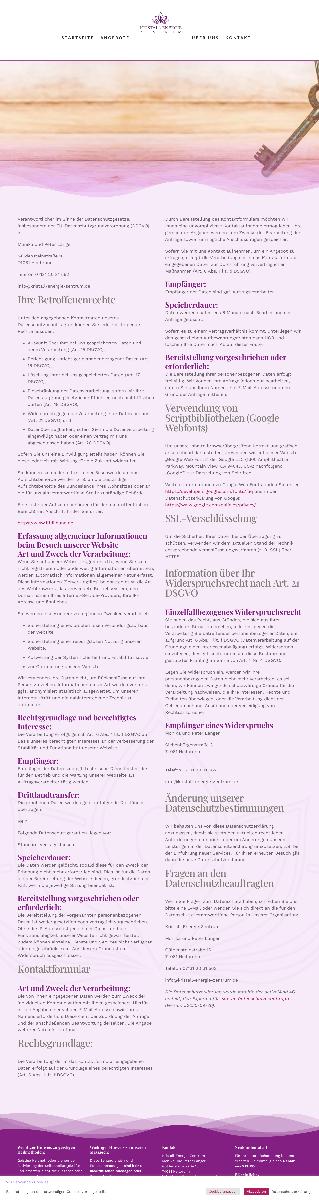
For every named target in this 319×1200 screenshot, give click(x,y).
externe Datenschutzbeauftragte (255, 998)
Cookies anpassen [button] (223, 1191)
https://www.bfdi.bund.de (45, 522)
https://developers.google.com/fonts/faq (209, 491)
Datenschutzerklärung (290, 1191)
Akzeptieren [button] (256, 1191)
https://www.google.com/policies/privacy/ (210, 504)
